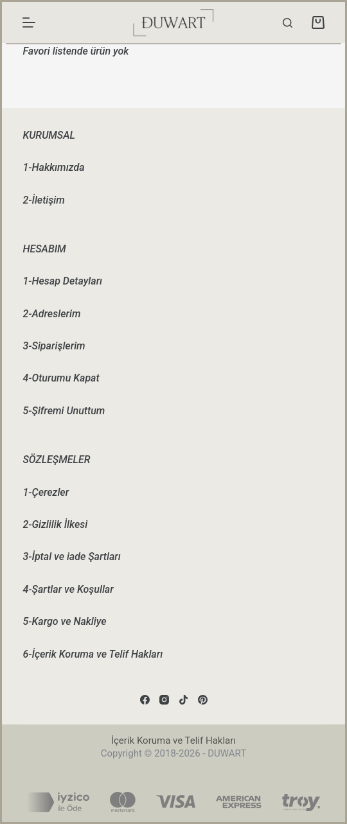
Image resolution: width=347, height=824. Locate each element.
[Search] (287, 23)
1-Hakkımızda (53, 167)
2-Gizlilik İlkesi (54, 524)
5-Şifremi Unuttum (63, 411)
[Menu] (28, 22)
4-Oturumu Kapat (60, 378)
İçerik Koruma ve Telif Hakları (173, 740)
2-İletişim (43, 200)
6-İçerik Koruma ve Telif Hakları (92, 654)
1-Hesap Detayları (62, 281)
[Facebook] (145, 700)
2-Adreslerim (51, 314)
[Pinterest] (203, 700)
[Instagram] (164, 700)
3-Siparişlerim (53, 346)
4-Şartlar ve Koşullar (67, 589)
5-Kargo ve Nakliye (64, 621)
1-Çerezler (45, 492)
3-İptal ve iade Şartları (71, 556)
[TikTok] (183, 700)
